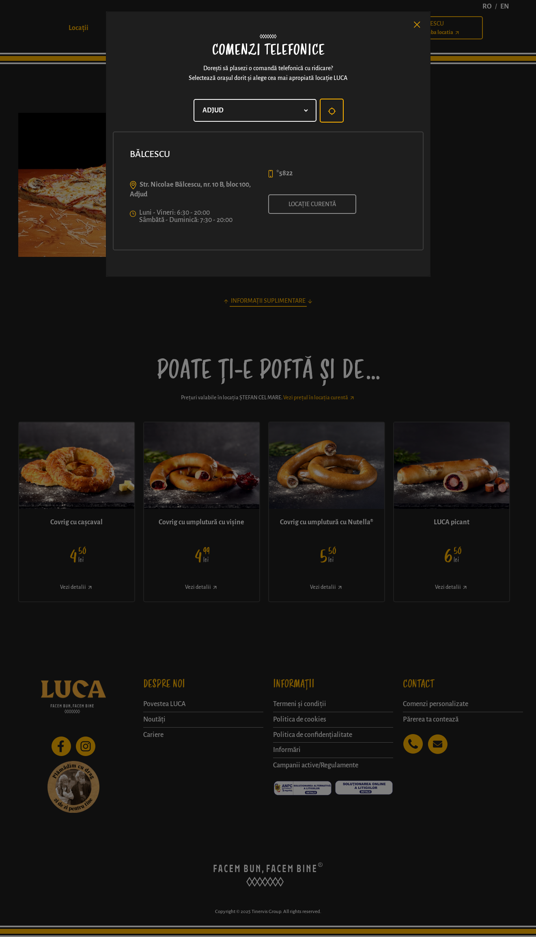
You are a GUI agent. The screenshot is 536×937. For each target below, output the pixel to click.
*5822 (284, 173)
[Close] (417, 25)
